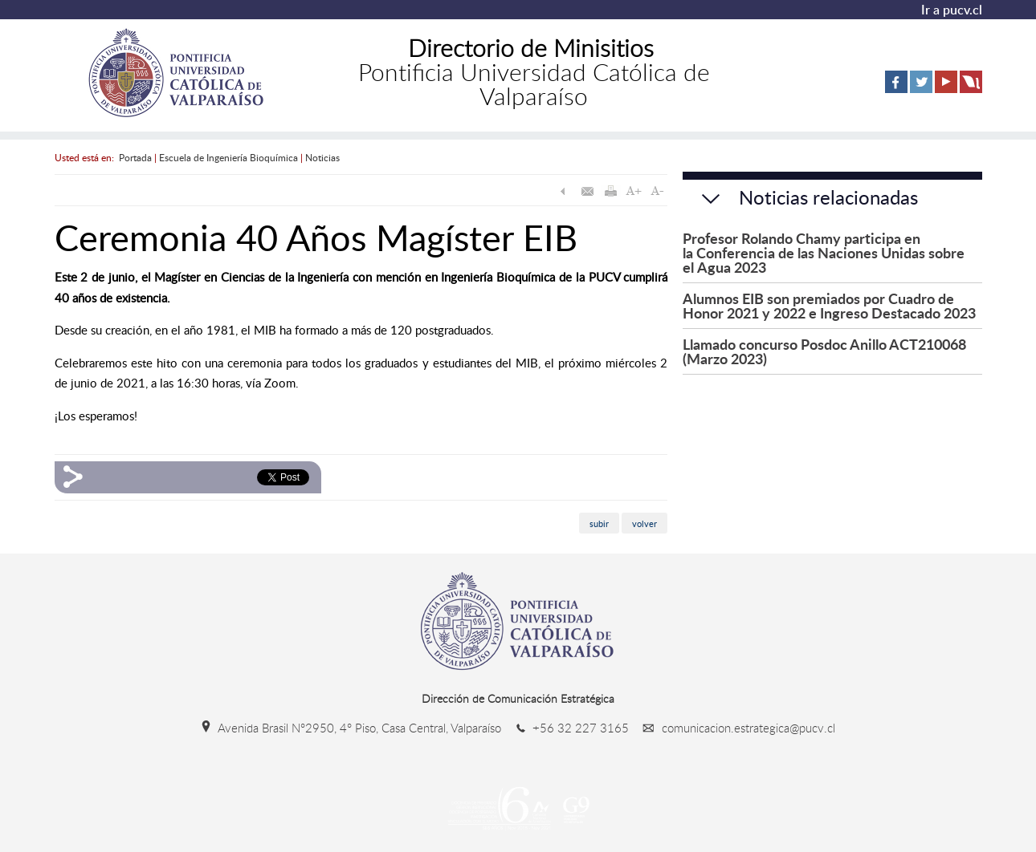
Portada (135, 157)
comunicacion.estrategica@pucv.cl (733, 728)
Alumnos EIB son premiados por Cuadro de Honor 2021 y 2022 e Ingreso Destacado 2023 (829, 305)
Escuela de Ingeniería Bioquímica (228, 157)
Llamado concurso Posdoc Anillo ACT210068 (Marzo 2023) (824, 351)
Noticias (322, 157)
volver (644, 523)
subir (599, 523)
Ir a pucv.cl (951, 9)
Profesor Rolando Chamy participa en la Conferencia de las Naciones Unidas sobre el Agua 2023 (824, 252)
